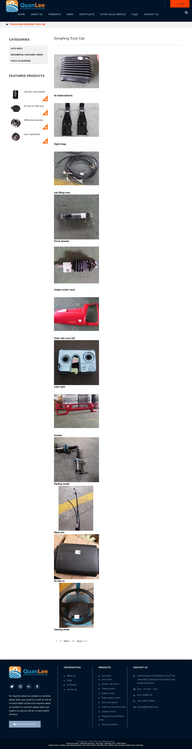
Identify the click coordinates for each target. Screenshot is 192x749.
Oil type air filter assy (34, 106)
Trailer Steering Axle (99, 745)
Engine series (108, 693)
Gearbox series (109, 711)
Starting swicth (61, 484)
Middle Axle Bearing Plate (70, 745)
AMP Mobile (121, 743)
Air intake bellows (63, 95)
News (70, 14)
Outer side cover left (64, 338)
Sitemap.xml (109, 743)
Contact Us (151, 14)
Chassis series (108, 688)
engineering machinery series (27, 55)
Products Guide (72, 743)
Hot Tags (99, 743)
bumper (58, 435)
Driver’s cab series (110, 684)
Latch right (59, 387)
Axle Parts (86, 745)
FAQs (135, 14)
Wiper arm (59, 532)
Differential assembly (33, 120)
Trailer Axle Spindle (117, 745)
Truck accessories (21, 61)
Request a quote (26, 724)
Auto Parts (16, 48)
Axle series (107, 679)
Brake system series (111, 697)
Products (55, 14)
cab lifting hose (62, 192)
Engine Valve (54, 745)
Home (21, 14)
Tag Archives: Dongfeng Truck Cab (27, 24)
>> (73, 641)
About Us (37, 14)
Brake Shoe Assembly (134, 745)
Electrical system (110, 702)
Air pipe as (59, 581)
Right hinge (60, 144)
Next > (67, 641)
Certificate (87, 14)
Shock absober (61, 241)
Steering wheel (61, 629)
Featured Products (87, 743)
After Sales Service (113, 14)
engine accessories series (114, 707)
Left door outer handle (34, 91)
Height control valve (64, 289)
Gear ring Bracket (32, 134)
